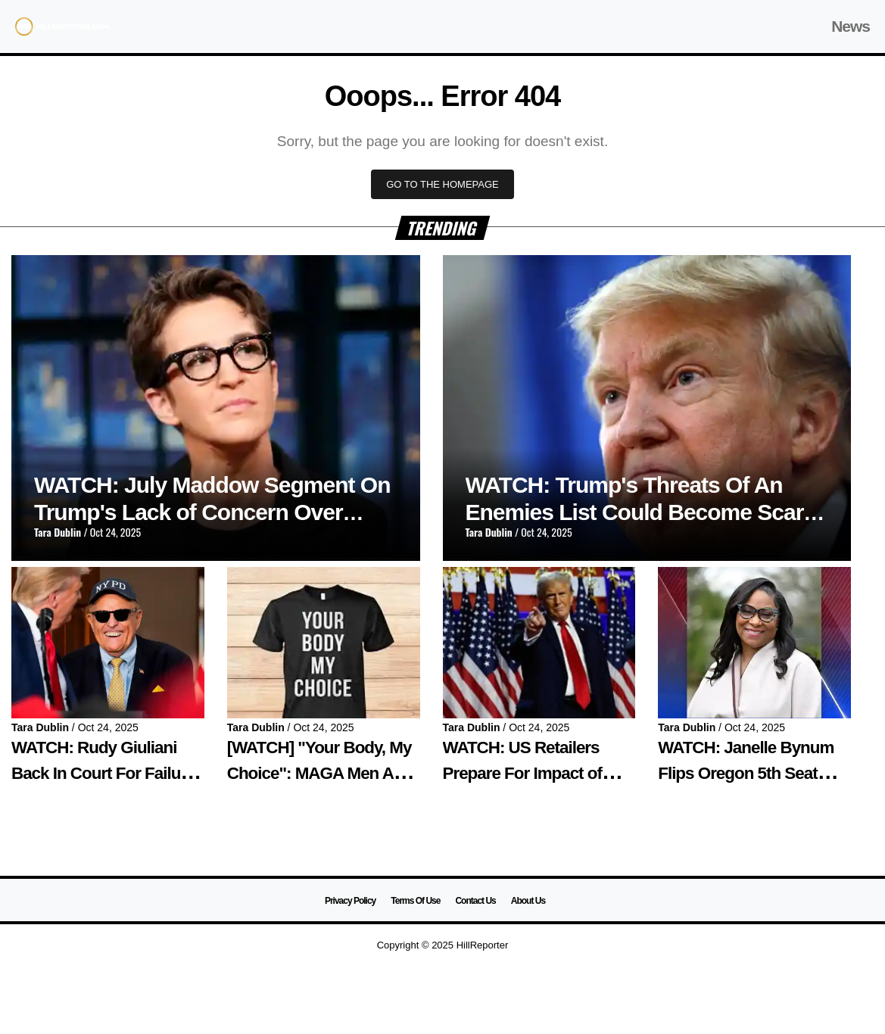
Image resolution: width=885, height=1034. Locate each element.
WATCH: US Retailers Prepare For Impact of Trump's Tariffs (522, 773)
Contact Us (475, 900)
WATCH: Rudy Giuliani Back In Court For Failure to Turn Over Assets (103, 773)
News (850, 26)
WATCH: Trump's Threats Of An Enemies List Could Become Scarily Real (646, 512)
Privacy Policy (350, 900)
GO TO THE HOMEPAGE (442, 184)
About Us (528, 900)
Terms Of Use (415, 900)
